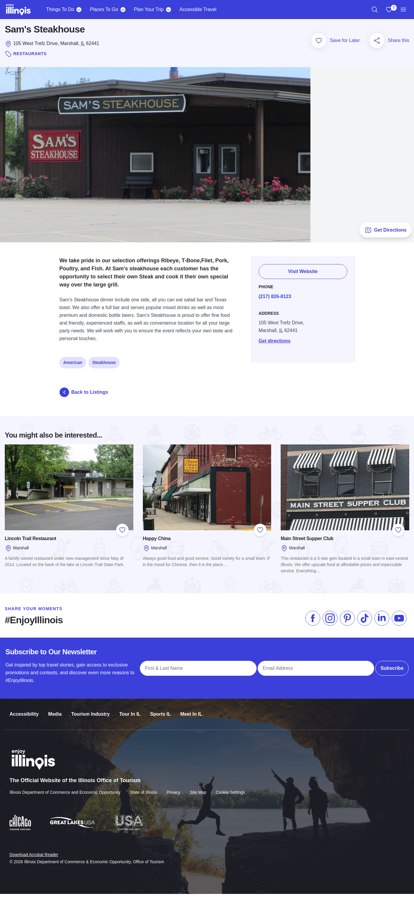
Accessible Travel (197, 9)
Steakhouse (104, 364)
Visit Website (303, 272)
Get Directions (386, 234)
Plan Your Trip (149, 9)
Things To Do (60, 9)
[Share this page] (376, 45)
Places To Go (104, 9)
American (72, 364)
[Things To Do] (79, 9)
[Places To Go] (123, 9)
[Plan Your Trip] (168, 9)
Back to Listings (84, 397)
